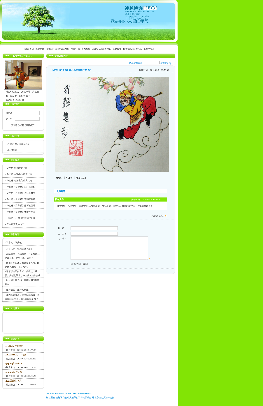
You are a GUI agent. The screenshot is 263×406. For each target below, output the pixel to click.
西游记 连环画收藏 (16, 144)
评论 (58, 177)
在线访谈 (148, 48)
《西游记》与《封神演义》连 (21, 218)
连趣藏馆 (117, 48)
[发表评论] (75, 268)
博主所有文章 (135, 62)
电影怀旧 (75, 48)
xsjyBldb (10, 346)
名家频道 (85, 48)
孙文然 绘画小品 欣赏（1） (20, 180)
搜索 (162, 62)
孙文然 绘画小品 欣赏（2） (20, 174)
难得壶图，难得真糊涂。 (18, 289)
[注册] (21, 125)
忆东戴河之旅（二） (17, 224)
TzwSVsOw (11, 354)
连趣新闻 (40, 48)
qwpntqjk (10, 363)
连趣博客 (106, 48)
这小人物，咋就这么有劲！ (19, 249)
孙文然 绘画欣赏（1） (17, 168)
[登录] (14, 125)
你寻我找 (127, 48)
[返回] (84, 268)
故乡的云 (10, 380)
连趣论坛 (96, 48)
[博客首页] (30, 125)
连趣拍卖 (137, 48)
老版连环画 (63, 48)
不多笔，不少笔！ (15, 242)
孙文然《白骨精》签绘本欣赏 (21, 212)
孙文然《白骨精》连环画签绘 (21, 187)
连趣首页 (29, 48)
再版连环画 (51, 48)
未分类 (10, 150)
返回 (168, 63)
